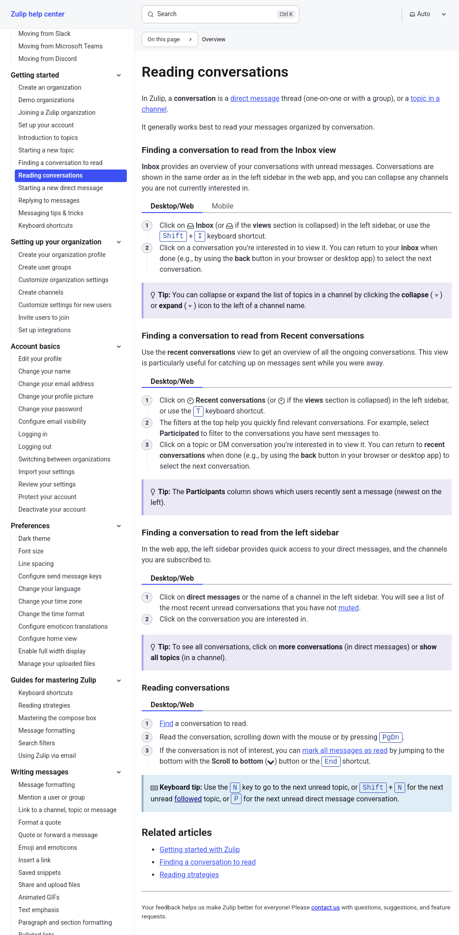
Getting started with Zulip (200, 846)
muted (348, 606)
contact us (325, 904)
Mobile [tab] (222, 206)
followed (188, 796)
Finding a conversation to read (208, 859)
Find (166, 722)
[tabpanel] (297, 247)
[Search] (220, 14)
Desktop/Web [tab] (172, 206)
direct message (254, 98)
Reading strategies (189, 871)
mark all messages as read (345, 749)
